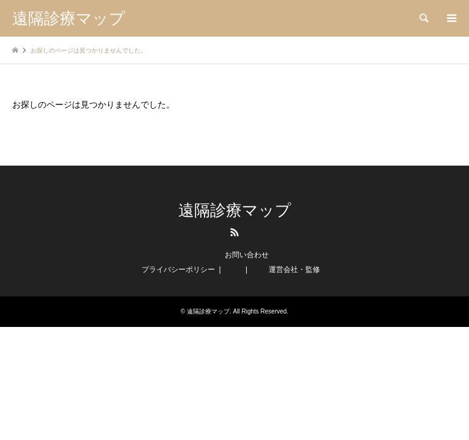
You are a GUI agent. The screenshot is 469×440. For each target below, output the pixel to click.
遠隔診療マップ (234, 210)
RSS (234, 232)
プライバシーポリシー (178, 269)
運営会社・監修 (294, 269)
